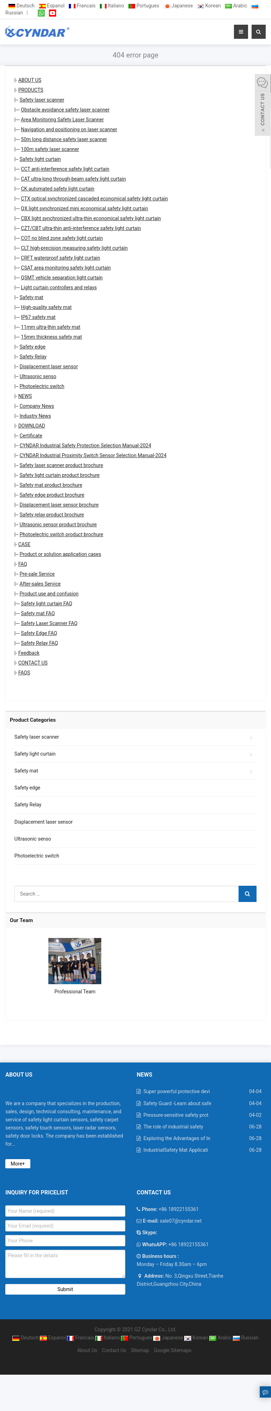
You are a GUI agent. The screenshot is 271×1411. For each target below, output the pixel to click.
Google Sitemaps (172, 1350)
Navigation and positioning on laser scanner (69, 129)
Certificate (31, 435)
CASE (24, 544)
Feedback (29, 653)
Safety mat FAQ (38, 613)
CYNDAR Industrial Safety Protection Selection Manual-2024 (85, 445)
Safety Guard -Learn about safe (177, 1103)
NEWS (25, 396)
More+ (18, 1164)
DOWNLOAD (31, 426)
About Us (87, 1350)
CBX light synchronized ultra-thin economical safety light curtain (91, 218)
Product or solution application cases (60, 554)
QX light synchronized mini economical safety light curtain (84, 208)
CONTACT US (33, 663)
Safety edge (33, 347)
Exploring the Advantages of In (176, 1138)
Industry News (35, 416)
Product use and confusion (49, 594)
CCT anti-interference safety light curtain (65, 169)
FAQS (24, 673)
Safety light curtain (40, 159)
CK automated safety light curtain (57, 189)
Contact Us (114, 1350)
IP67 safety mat (38, 317)
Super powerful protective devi (176, 1091)
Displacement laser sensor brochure (59, 505)
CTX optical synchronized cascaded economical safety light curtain (94, 198)
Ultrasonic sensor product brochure (58, 524)
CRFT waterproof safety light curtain (60, 258)
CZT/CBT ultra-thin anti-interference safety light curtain (81, 228)
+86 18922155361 (188, 1244)
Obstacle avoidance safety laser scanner (65, 110)
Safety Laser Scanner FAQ (49, 623)
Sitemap (140, 1350)
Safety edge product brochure (52, 495)
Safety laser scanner (42, 100)
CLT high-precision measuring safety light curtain (74, 248)
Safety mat (31, 297)
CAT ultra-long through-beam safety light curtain (73, 179)
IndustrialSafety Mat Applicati (175, 1150)
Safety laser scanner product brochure (61, 465)
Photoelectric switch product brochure (61, 534)
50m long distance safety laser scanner (64, 139)
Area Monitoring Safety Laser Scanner (62, 119)
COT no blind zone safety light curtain (62, 238)
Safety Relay (33, 356)
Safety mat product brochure (51, 485)
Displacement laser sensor (49, 366)
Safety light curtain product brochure (60, 475)
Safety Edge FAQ (39, 633)
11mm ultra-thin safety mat (50, 327)
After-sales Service (40, 584)
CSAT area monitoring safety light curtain (66, 268)
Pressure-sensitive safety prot (175, 1115)
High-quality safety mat (46, 307)
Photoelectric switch (42, 386)
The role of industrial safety (173, 1127)
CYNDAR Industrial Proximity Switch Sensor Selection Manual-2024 (93, 455)
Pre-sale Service (37, 574)
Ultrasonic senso (38, 376)
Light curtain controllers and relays (59, 287)
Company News (37, 406)
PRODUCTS (30, 90)
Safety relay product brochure (52, 514)
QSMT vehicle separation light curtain (62, 277)
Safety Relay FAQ (39, 643)
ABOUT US (30, 80)
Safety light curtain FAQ (46, 603)
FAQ (22, 564)
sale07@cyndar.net (179, 1221)
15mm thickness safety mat (51, 337)
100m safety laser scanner (50, 149)
